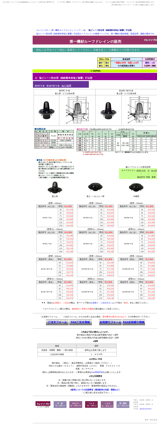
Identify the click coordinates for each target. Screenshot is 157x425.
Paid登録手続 (97, 372)
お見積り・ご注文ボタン (101, 303)
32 (36, 78)
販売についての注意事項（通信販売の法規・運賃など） (96, 390)
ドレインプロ (42, 30)
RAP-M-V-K (53, 86)
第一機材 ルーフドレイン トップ (65, 30)
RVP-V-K (40, 86)
